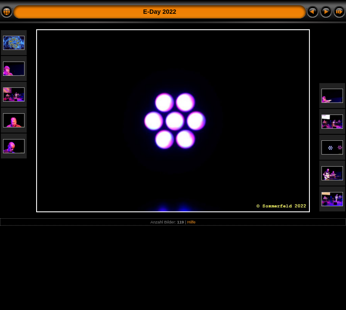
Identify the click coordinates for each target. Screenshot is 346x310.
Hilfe (191, 222)
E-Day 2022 (159, 11)
